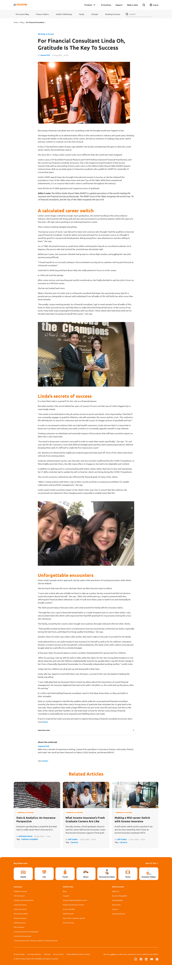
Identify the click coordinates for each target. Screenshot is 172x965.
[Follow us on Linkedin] (146, 958)
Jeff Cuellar (73, 839)
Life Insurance (19, 896)
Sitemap (47, 954)
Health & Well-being (64, 14)
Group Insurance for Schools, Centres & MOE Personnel (35, 940)
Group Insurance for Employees (26, 931)
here (45, 721)
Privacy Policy (19, 954)
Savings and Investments (23, 900)
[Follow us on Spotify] (157, 958)
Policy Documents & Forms (73, 905)
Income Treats (68, 922)
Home (16, 22)
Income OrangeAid (119, 896)
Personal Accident (21, 913)
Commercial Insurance (22, 936)
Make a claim (132, 5)
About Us (115, 891)
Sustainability (117, 900)
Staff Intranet (68, 913)
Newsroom (116, 905)
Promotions (106, 5)
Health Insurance (20, 891)
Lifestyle (94, 14)
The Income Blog (22, 14)
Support (119, 5)
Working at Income (112, 14)
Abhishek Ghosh (25, 836)
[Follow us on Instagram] (135, 958)
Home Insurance (20, 918)
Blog (22, 22)
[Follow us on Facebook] (141, 958)
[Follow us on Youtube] (151, 958)
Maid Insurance (20, 922)
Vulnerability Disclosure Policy (78, 954)
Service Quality (69, 909)
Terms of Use (58, 954)
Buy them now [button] (20, 863)
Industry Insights (29, 839)
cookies (113, 954)
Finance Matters (42, 14)
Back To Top (152, 863)
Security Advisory (34, 954)
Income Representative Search (75, 900)
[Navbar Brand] (20, 5)
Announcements (118, 913)
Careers (45, 761)
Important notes (44, 730)
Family (81, 14)
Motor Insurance (20, 909)
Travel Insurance (20, 905)
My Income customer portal (74, 918)
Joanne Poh (45, 55)
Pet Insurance (19, 927)
